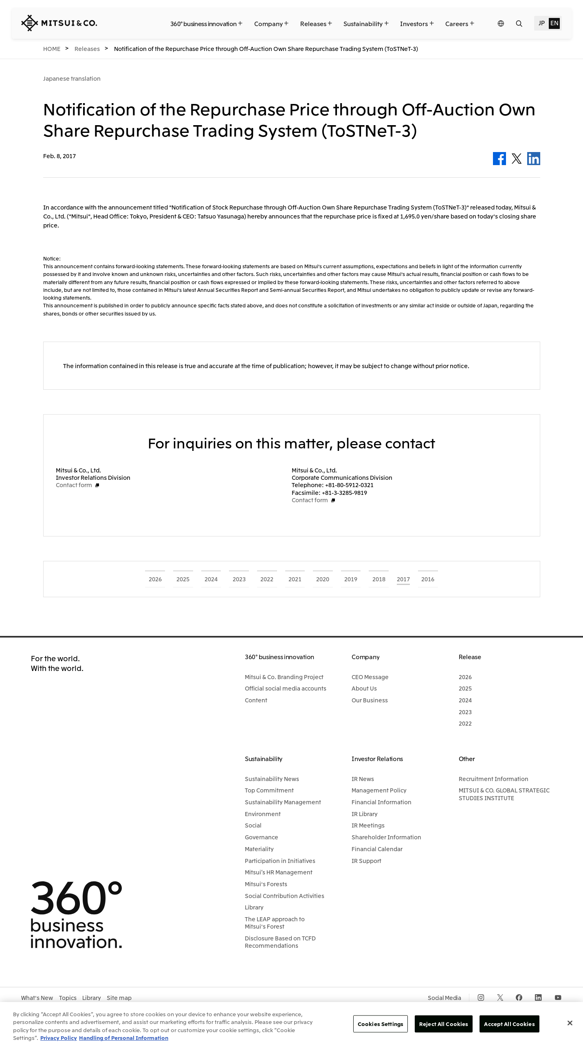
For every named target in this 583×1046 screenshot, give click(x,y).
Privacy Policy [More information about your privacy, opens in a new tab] (58, 1038)
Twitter (516, 158)
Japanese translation (72, 78)
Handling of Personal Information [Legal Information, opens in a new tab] (123, 1038)
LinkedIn (533, 158)
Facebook (499, 158)
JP (541, 22)
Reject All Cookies (443, 1024)
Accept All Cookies (509, 1024)
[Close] (570, 1023)
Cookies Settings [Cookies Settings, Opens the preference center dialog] (380, 1024)
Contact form (74, 485)
